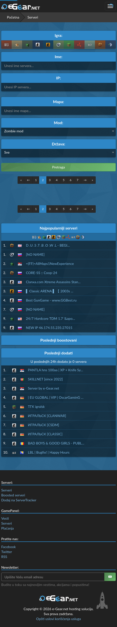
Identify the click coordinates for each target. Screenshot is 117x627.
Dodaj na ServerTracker (18, 500)
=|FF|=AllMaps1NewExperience (50, 263)
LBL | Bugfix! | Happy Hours (49, 452)
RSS (4, 557)
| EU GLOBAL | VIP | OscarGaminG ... (56, 397)
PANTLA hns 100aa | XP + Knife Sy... (55, 370)
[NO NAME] (35, 254)
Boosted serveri (13, 495)
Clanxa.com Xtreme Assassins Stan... (53, 282)
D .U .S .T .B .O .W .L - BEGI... (48, 245)
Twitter (6, 552)
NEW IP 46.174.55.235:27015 (49, 327)
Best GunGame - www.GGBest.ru (51, 300)
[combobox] (58, 132)
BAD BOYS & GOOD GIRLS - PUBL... (56, 443)
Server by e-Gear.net (43, 388)
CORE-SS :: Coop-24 (41, 273)
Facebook (8, 547)
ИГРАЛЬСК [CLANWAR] (47, 416)
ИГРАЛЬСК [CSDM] (43, 425)
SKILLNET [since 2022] (45, 379)
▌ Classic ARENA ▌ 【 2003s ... (49, 291)
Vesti (5, 518)
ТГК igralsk (36, 406)
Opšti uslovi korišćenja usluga (58, 619)
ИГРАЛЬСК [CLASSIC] (45, 434)
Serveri (6, 490)
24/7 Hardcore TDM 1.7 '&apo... (50, 318)
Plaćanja (7, 528)
